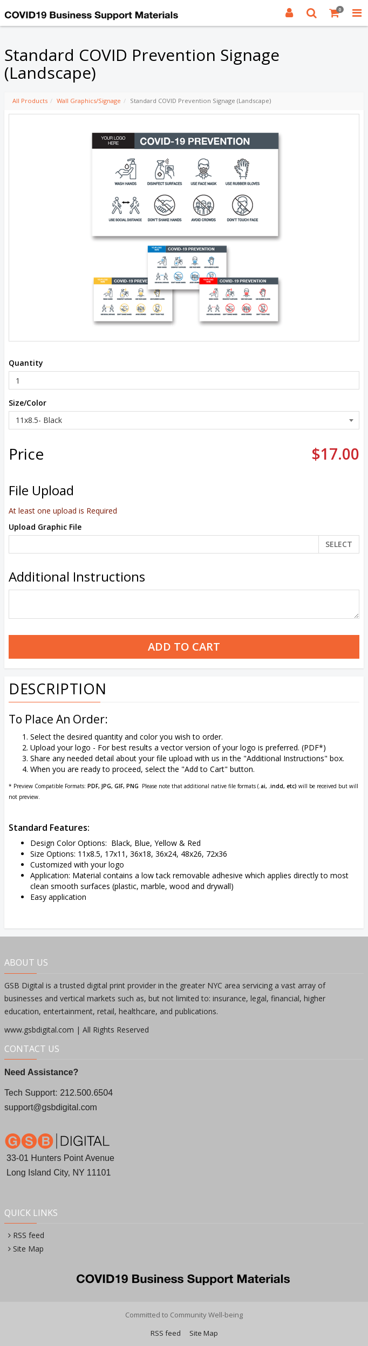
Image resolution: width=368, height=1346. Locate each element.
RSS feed (28, 1235)
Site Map (28, 1248)
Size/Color (27, 403)
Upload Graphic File (45, 527)
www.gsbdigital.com (40, 1029)
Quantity (26, 363)
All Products (29, 101)
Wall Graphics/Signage (89, 101)
